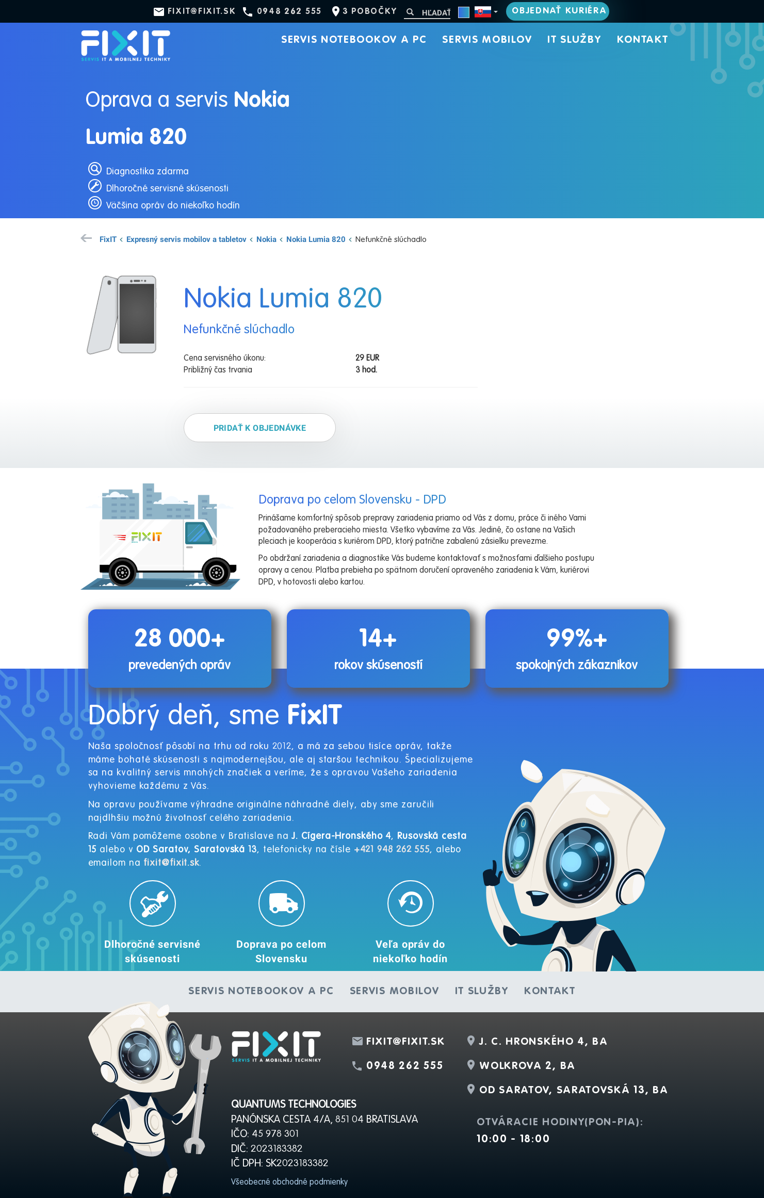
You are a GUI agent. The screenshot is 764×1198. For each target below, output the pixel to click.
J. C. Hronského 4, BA (543, 1042)
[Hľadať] (427, 12)
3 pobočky (370, 12)
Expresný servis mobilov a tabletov (186, 239)
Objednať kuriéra (559, 11)
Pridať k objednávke (260, 427)
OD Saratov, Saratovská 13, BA (573, 1091)
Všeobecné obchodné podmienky (289, 1182)
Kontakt (643, 40)
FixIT (108, 239)
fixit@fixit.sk (202, 12)
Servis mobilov (487, 40)
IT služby (574, 40)
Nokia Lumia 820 (316, 239)
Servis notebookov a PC (354, 40)
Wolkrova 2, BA (527, 1066)
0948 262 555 (289, 12)
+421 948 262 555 (392, 849)
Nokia (266, 239)
